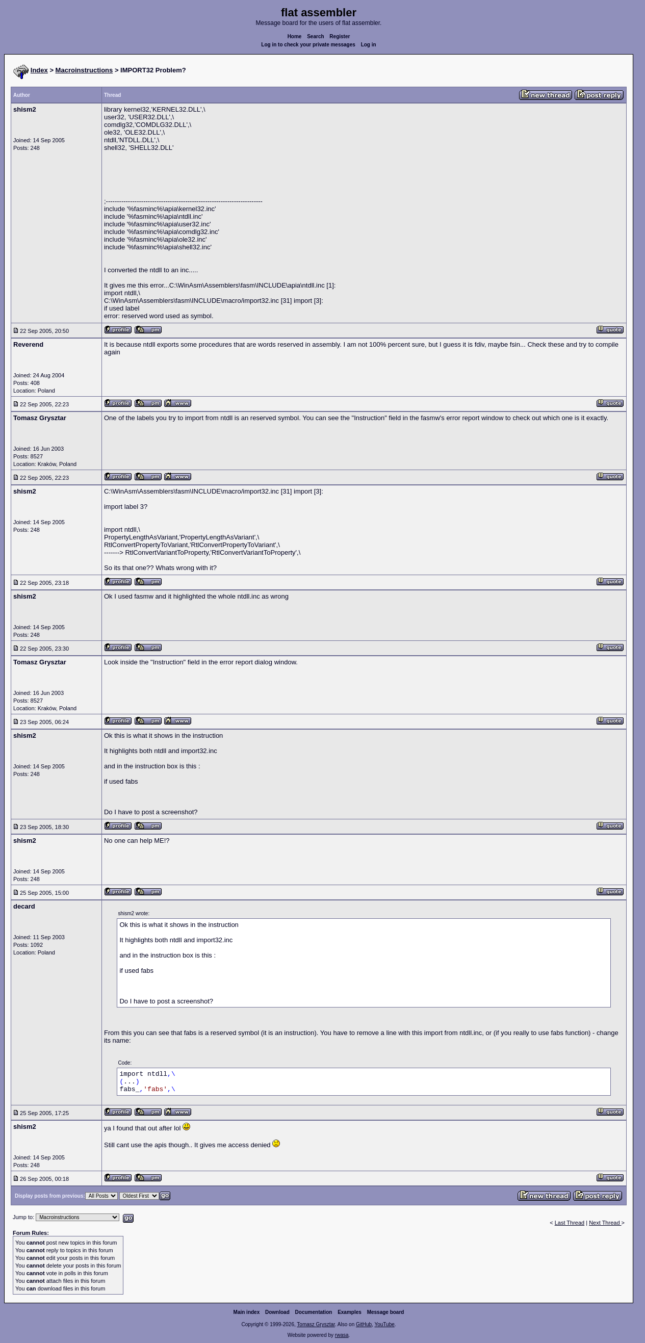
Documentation (313, 1312)
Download (277, 1312)
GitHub (364, 1324)
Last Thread (570, 1223)
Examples (350, 1312)
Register (339, 36)
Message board (385, 1312)
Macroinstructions (84, 70)
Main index (247, 1312)
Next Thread (605, 1223)
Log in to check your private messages (308, 44)
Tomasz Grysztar (315, 1324)
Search (315, 36)
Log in (368, 44)
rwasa (342, 1335)
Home (295, 36)
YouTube (384, 1324)
